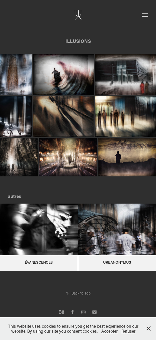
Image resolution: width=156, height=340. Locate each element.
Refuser (128, 331)
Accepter (109, 331)
